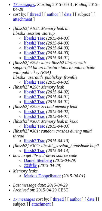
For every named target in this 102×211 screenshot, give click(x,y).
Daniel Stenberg (38, 160)
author (52, 14)
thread (35, 14)
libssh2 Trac (34, 38)
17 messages (24, 4)
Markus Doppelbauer (42, 176)
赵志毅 (30, 165)
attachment (22, 19)
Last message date (29, 185)
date (68, 14)
